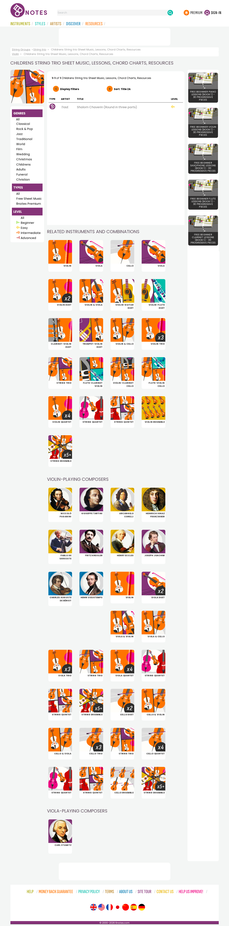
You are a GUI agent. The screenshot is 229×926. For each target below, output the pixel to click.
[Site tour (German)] (141, 907)
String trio (39, 49)
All (17, 119)
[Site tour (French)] (109, 907)
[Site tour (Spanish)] (133, 907)
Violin (15, 54)
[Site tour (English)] (93, 907)
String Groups (21, 49)
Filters (69, 89)
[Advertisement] (114, 36)
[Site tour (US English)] (101, 907)
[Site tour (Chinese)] (125, 907)
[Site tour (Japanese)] (117, 907)
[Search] (170, 12)
